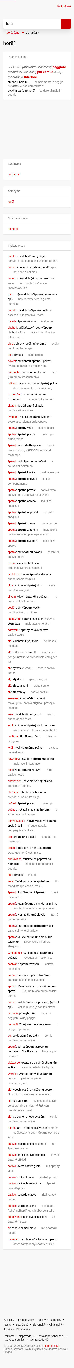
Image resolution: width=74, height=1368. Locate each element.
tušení (11, 563)
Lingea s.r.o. (52, 1345)
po (9, 1035)
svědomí (13, 416)
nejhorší (13, 228)
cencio (12, 1205)
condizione (14, 1216)
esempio (13, 1239)
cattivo (48, 72)
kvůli (10, 747)
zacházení (14, 618)
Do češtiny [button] (12, 32)
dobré (11, 267)
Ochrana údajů (39, 1339)
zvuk (11, 725)
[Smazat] (43, 24)
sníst (11, 881)
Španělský (22, 1324)
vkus (11, 585)
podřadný (13, 174)
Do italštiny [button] (32, 32)
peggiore (59, 67)
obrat (11, 343)
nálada (12, 310)
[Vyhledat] (21, 24)
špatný (12, 427)
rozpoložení (15, 394)
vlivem (12, 596)
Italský (42, 1319)
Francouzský (26, 1319)
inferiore (30, 77)
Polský (8, 1329)
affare (11, 1127)
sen (10, 874)
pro (10, 836)
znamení (13, 698)
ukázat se (14, 1062)
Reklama (9, 1336)
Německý (55, 1319)
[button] (37, 164)
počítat (12, 809)
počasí (12, 803)
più (39, 72)
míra (10, 294)
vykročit (12, 1073)
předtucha (14, 372)
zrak (10, 714)
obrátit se (13, 792)
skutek (12, 405)
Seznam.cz (64, 5)
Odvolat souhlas (15, 1339)
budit (11, 256)
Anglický (9, 1319)
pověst (12, 361)
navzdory (13, 758)
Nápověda (25, 1336)
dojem (11, 278)
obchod (12, 327)
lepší (11, 201)
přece (11, 847)
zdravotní (13, 630)
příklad (12, 383)
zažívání (13, 964)
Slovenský (38, 1324)
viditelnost (14, 574)
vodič (11, 607)
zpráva (12, 986)
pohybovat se (16, 820)
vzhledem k (15, 952)
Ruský (7, 1324)
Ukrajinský (55, 1324)
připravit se (14, 859)
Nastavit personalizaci (50, 1336)
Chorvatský (23, 1329)
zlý (9, 668)
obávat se (14, 781)
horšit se (13, 736)
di (9, 1228)
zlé (9, 641)
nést (10, 769)
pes (10, 354)
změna (12, 975)
